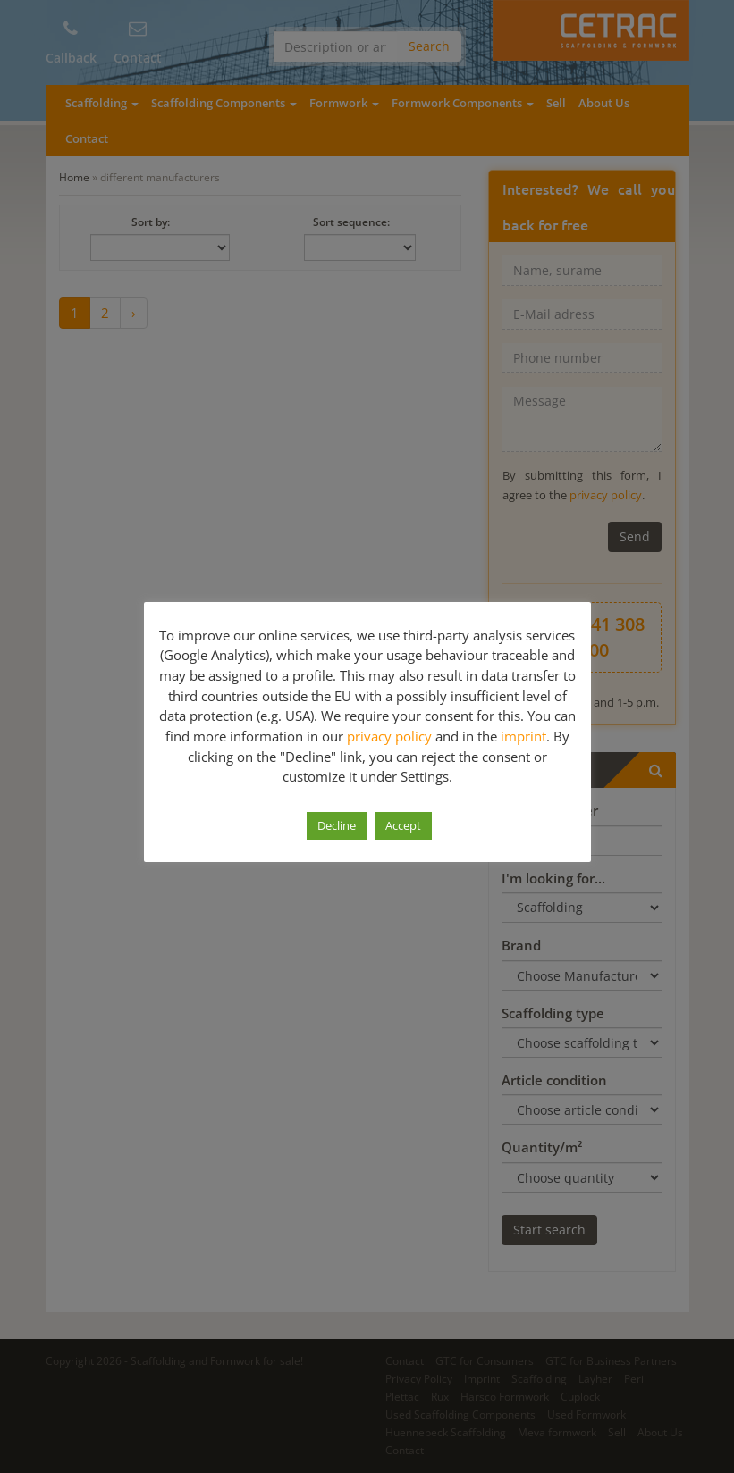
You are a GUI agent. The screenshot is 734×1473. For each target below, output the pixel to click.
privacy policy (389, 736)
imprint (523, 736)
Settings (425, 776)
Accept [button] (403, 825)
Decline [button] (336, 825)
